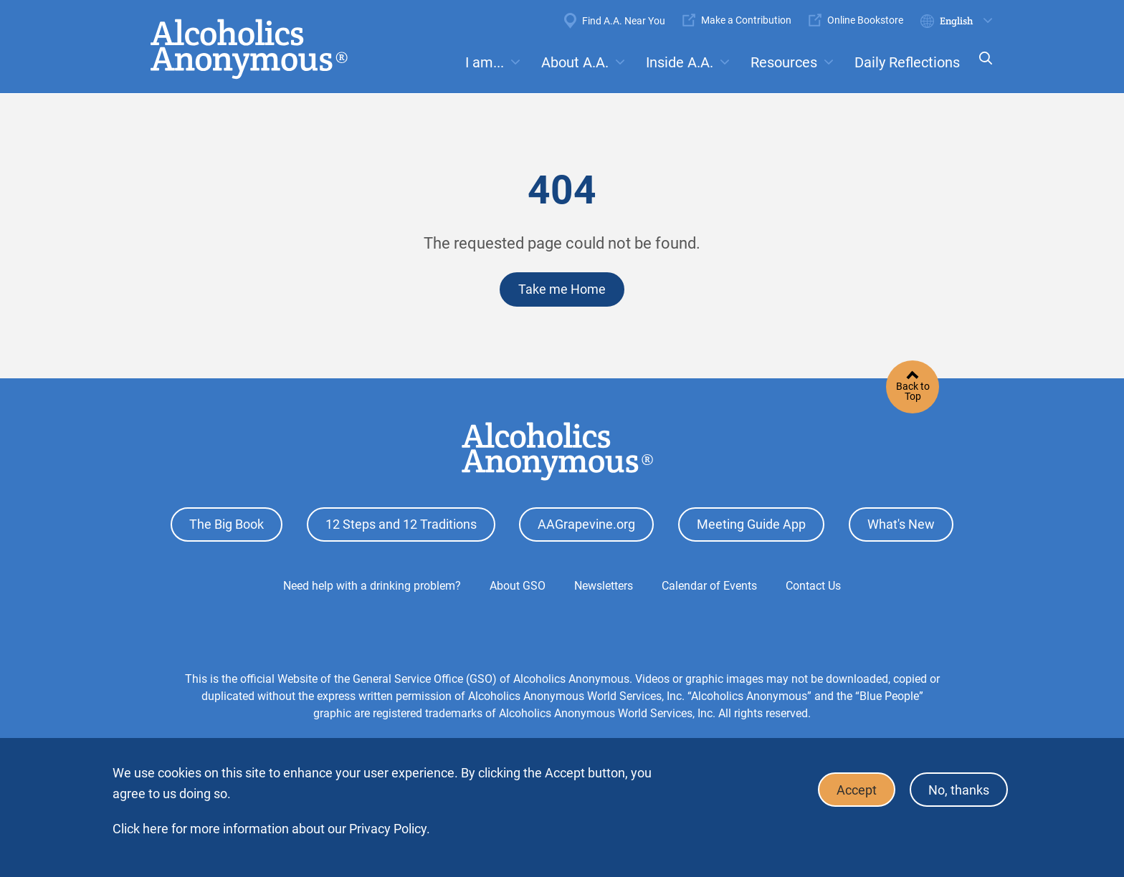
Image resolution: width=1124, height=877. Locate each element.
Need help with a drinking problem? (372, 586)
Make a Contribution (746, 20)
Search (981, 68)
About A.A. (575, 62)
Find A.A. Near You (623, 21)
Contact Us (813, 586)
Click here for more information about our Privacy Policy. (271, 828)
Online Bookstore (865, 20)
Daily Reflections (907, 62)
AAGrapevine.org (586, 524)
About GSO (518, 586)
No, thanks (958, 789)
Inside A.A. (679, 62)
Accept (857, 789)
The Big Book (226, 524)
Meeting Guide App (751, 524)
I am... (484, 62)
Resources (784, 62)
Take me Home (562, 289)
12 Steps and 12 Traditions (401, 524)
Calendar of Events (709, 586)
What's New (901, 524)
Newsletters (603, 586)
